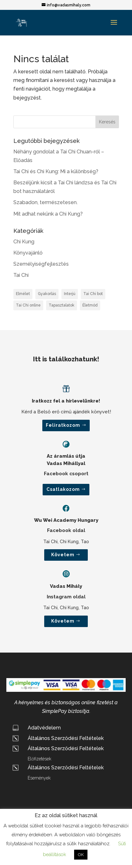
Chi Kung (23, 242)
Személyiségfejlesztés (41, 264)
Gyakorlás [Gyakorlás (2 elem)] (47, 294)
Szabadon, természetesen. (45, 202)
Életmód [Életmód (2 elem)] (90, 305)
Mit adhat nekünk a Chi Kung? (48, 214)
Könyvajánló (28, 253)
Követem (62, 554)
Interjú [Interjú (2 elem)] (69, 294)
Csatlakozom (63, 489)
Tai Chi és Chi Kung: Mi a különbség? (55, 171)
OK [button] (81, 854)
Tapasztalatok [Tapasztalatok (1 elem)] (61, 305)
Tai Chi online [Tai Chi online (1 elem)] (28, 305)
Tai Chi (21, 275)
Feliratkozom (63, 425)
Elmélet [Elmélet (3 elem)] (23, 294)
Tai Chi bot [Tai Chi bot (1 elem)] (93, 294)
